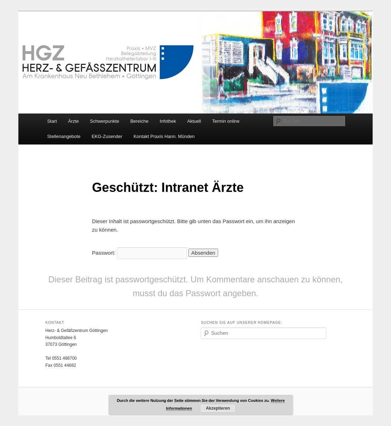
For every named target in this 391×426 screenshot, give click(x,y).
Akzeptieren (218, 408)
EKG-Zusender (107, 136)
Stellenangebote (63, 136)
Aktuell (194, 121)
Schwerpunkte (104, 121)
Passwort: (139, 253)
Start (52, 121)
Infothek (168, 121)
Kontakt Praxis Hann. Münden (164, 136)
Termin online (225, 121)
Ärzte (73, 121)
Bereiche (139, 121)
